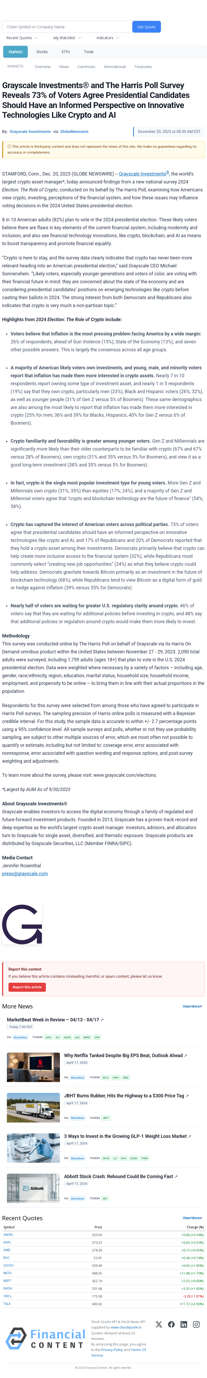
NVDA (7, 1288)
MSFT (7, 1280)
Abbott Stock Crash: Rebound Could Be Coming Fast (121, 1176)
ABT (105, 1198)
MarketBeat (20, 1037)
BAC (6, 1257)
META (7, 1273)
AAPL (48, 1037)
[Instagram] (196, 1338)
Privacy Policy (112, 1349)
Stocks (42, 51)
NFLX (106, 1077)
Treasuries (143, 66)
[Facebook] (171, 1338)
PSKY (116, 1077)
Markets (15, 51)
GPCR (106, 1158)
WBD (126, 1077)
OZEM (133, 1158)
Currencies (86, 66)
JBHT (106, 1117)
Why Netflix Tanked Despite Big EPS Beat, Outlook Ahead (125, 1055)
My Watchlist (64, 37)
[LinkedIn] (183, 1338)
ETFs (65, 51)
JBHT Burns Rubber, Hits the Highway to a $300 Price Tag (126, 1095)
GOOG (8, 1265)
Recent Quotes (19, 37)
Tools (89, 51)
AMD (7, 1250)
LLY (115, 1158)
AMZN (67, 1037)
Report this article (27, 987)
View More (191, 1006)
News (64, 66)
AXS (77, 1037)
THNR (144, 1158)
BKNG (86, 1037)
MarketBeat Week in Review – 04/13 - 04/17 (55, 1019)
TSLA (7, 1303)
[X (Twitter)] (158, 1338)
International (115, 66)
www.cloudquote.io (126, 1327)
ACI (58, 1037)
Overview (43, 66)
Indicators (104, 37)
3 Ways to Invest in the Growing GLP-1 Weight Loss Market (127, 1136)
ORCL (7, 1296)
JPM (96, 1037)
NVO (123, 1158)
